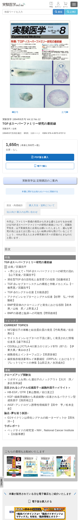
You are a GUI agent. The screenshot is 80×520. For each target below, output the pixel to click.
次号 (65, 112)
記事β (71, 12)
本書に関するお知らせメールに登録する (40, 191)
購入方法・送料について (42, 205)
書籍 (58, 12)
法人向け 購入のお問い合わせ (22, 212)
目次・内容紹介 (15, 205)
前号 (14, 112)
